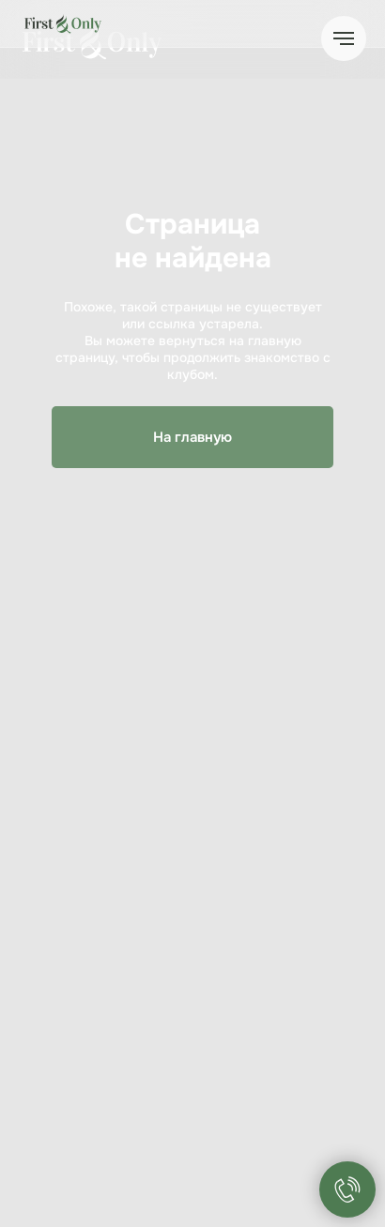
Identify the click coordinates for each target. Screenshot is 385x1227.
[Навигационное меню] (343, 38)
